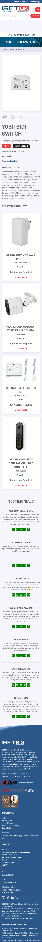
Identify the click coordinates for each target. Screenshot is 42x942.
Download (14, 147)
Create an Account (21, 2)
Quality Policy (7, 815)
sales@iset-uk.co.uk (9, 869)
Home (4, 36)
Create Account (21, 132)
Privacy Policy (7, 807)
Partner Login (35, 2)
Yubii (9, 143)
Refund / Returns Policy (10, 812)
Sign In (6, 132)
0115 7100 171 (7, 861)
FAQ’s (4, 804)
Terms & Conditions (9, 809)
